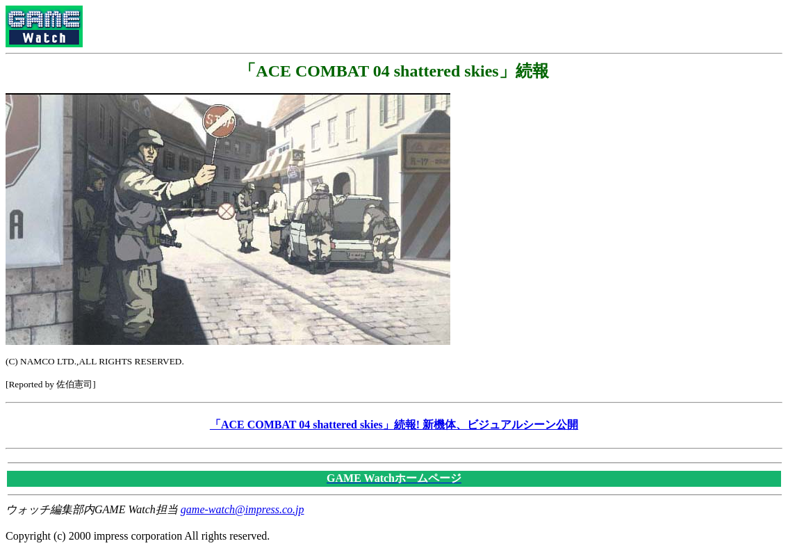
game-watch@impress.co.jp (242, 509)
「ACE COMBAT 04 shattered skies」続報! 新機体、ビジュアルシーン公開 (394, 424)
